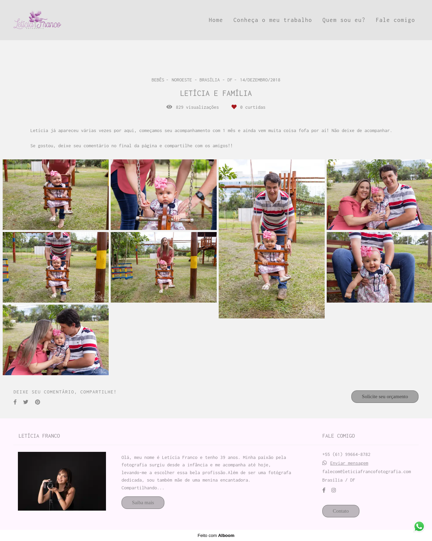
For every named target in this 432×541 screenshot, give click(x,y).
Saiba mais (143, 502)
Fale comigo (395, 20)
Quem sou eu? (344, 20)
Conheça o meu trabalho (273, 20)
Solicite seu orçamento (385, 396)
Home (216, 20)
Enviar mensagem (349, 463)
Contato (341, 511)
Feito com (215, 535)
